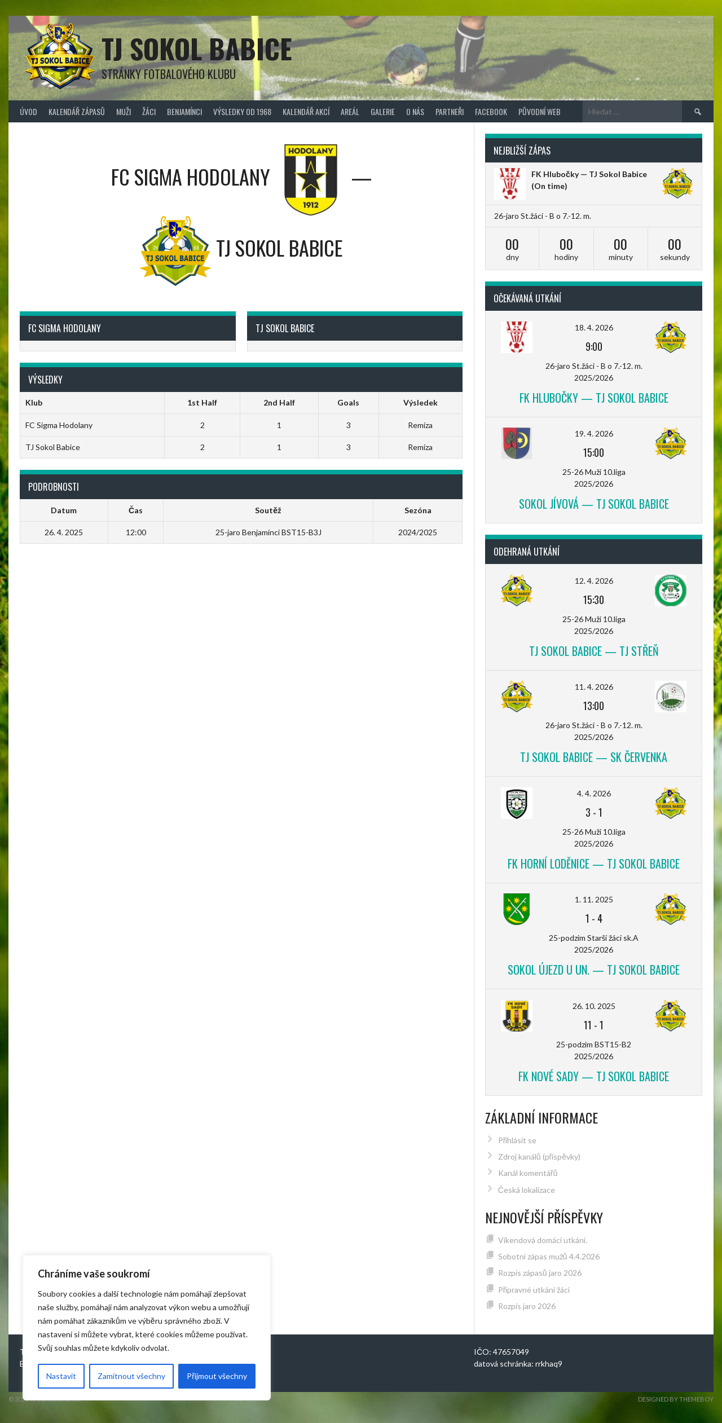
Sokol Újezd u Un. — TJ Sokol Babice (594, 969)
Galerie (383, 111)
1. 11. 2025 (594, 899)
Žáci (149, 111)
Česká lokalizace (526, 1190)
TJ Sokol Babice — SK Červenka (593, 756)
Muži (123, 111)
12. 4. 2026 (594, 580)
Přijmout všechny (217, 1376)
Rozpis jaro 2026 (527, 1306)
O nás (415, 111)
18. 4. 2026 (594, 327)
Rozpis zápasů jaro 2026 (540, 1272)
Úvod (28, 111)
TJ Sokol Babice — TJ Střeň (594, 650)
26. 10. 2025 (594, 1006)
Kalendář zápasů (77, 111)
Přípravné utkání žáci (534, 1289)
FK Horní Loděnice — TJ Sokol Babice (594, 863)
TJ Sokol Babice (197, 48)
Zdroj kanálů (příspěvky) (539, 1156)
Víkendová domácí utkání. (542, 1240)
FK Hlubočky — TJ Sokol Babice (589, 174)
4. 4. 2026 (594, 793)
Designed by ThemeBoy (676, 1399)
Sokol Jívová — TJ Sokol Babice (594, 503)
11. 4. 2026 (594, 686)
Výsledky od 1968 (242, 111)
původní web (539, 111)
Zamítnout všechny (131, 1376)
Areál (350, 111)
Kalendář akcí (306, 111)
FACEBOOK (491, 111)
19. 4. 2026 (594, 433)
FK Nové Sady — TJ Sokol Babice (593, 1076)
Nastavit (61, 1376)
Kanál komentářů (527, 1173)
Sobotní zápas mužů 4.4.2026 (549, 1256)
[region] (147, 1327)
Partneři (449, 111)
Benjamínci (184, 111)
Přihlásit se (517, 1140)
